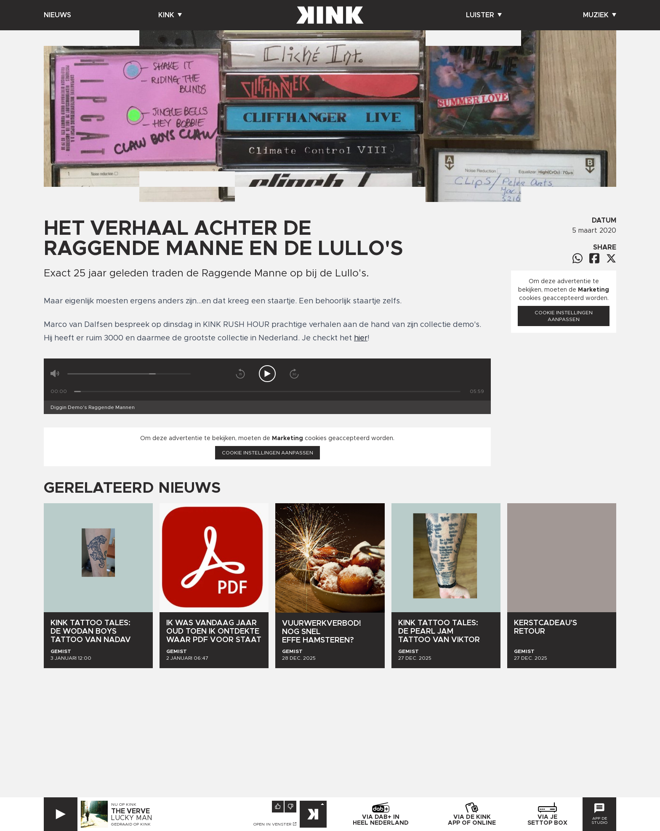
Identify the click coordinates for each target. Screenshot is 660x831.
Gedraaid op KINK (131, 824)
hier (360, 338)
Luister (484, 15)
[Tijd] (267, 391)
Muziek (599, 15)
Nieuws (57, 15)
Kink (170, 15)
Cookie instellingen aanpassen (267, 452)
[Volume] (129, 373)
